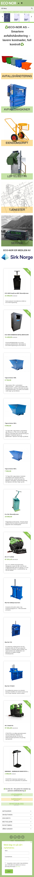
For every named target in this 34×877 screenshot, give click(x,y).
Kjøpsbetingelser (20, 841)
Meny (4, 8)
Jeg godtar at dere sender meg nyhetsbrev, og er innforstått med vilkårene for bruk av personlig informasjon (16, 864)
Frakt (12, 841)
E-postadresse (17, 858)
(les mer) (18, 866)
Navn (17, 852)
